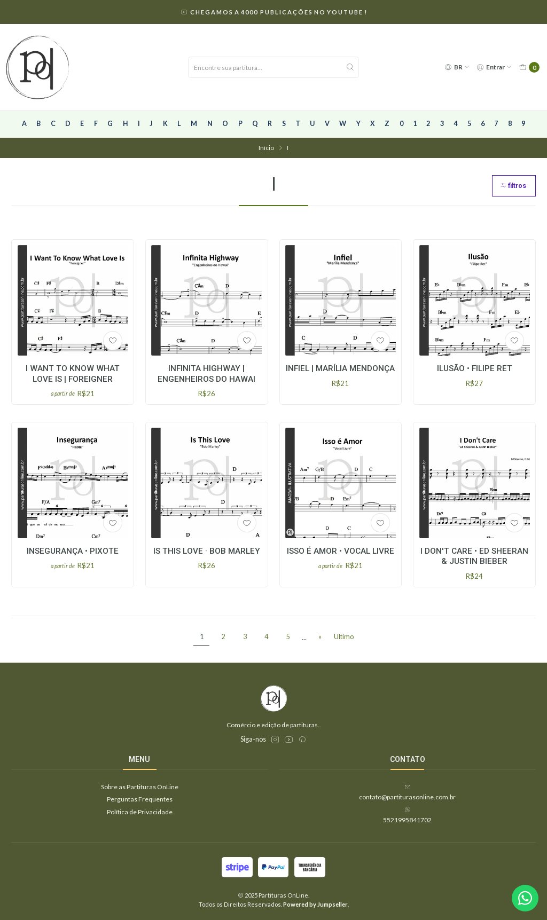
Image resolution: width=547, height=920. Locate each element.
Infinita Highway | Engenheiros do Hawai (206, 373)
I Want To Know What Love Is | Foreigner (73, 373)
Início (266, 148)
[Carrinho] (529, 67)
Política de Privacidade (140, 812)
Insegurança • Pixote (73, 559)
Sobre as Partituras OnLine (139, 787)
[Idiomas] (457, 67)
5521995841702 (407, 814)
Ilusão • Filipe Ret (474, 368)
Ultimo (344, 637)
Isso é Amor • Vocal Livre (340, 559)
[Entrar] (494, 67)
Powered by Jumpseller (315, 904)
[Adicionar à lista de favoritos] (112, 340)
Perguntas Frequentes (140, 799)
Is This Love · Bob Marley (206, 559)
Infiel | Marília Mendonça (340, 368)
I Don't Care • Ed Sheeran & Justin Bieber (474, 565)
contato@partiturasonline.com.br (407, 792)
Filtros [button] (513, 186)
